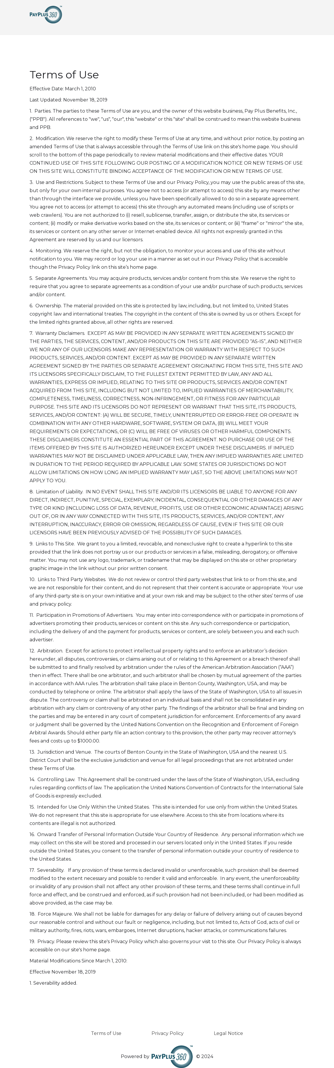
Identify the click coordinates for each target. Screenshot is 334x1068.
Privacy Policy (167, 1033)
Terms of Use (106, 1033)
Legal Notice (228, 1033)
